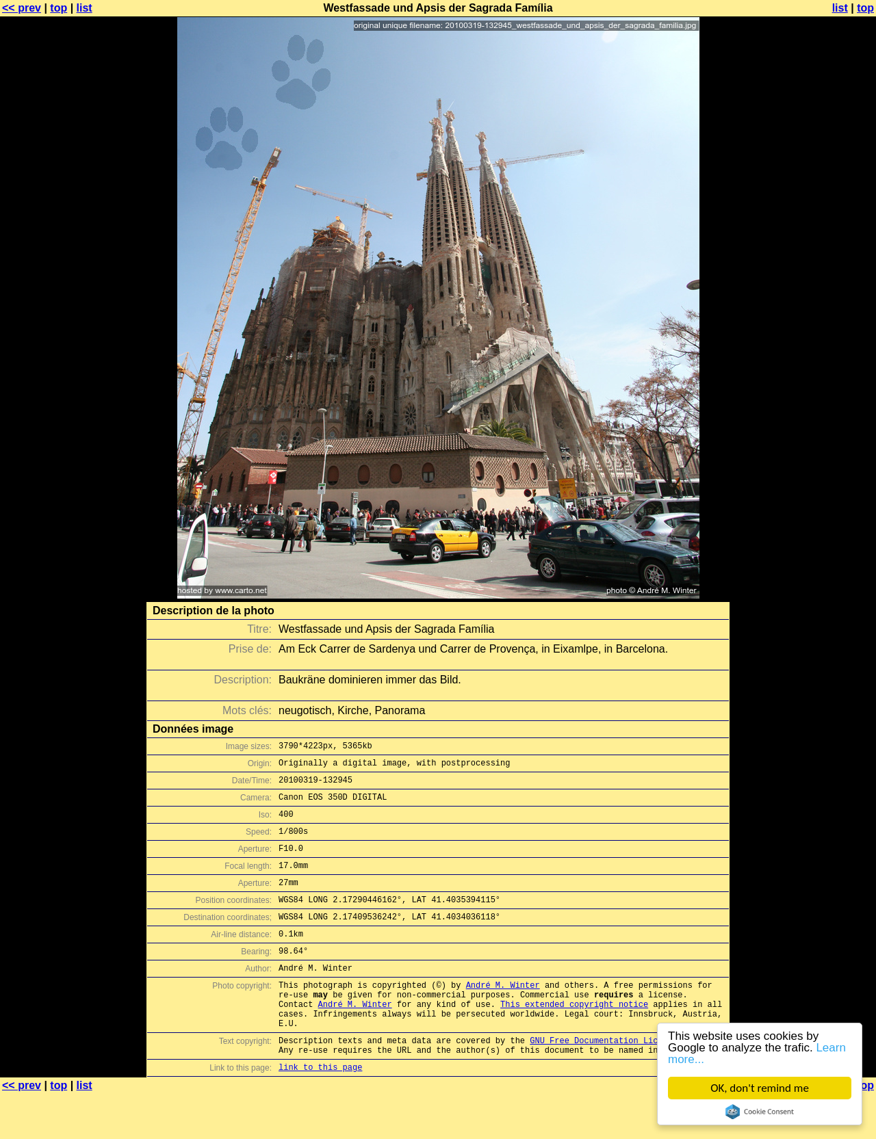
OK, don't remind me (759, 1088)
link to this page (320, 1112)
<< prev (21, 8)
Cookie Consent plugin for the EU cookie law (759, 1111)
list (84, 8)
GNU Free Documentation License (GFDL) (621, 1081)
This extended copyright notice (574, 1039)
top (58, 8)
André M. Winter (503, 1015)
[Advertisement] (820, 338)
